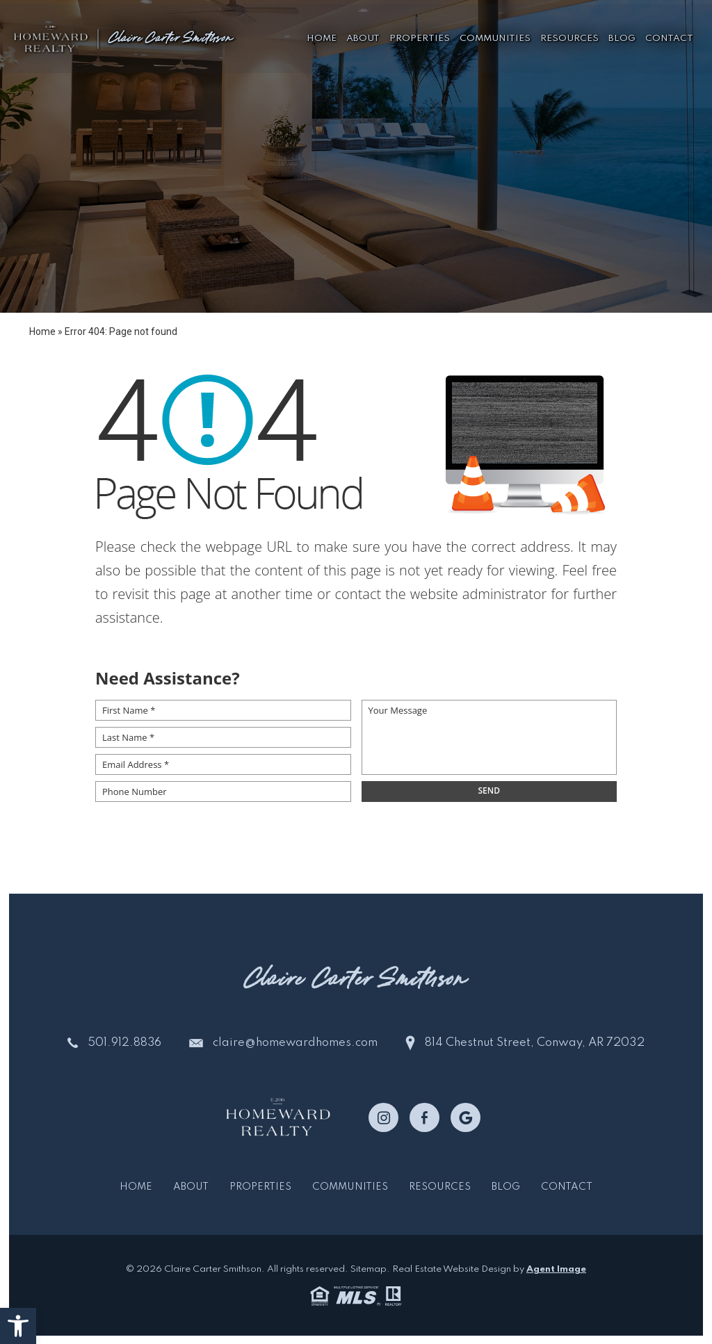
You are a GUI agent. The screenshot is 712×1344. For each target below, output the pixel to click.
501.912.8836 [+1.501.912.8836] (124, 1043)
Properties (419, 34)
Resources (569, 34)
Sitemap (368, 1269)
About (363, 34)
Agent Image (556, 1269)
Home (322, 34)
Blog (622, 34)
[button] (18, 1326)
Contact (669, 34)
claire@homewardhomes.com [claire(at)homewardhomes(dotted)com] (296, 1043)
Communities (495, 34)
